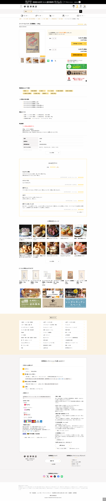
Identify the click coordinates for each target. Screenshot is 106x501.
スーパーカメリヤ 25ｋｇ (46, 118)
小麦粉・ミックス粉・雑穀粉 (43, 18)
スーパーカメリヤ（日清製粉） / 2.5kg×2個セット (33, 105)
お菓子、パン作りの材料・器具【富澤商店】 (27, 18)
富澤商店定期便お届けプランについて (55, 376)
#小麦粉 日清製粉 (27, 93)
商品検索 (34, 492)
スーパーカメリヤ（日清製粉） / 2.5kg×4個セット (33, 107)
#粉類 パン (26, 90)
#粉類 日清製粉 (69, 90)
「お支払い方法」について (41, 437)
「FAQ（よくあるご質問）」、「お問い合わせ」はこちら (67, 448)
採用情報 (75, 492)
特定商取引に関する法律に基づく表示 (59, 492)
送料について (34, 376)
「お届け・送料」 (60, 378)
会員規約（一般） (75, 463)
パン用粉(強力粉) (53, 18)
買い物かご (27, 376)
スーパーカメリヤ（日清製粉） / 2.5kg (31, 103)
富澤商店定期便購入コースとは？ (75, 60)
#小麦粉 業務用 (59, 90)
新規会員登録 (33, 371)
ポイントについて (42, 376)
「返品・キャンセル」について (62, 430)
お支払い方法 (40, 384)
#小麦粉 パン (42, 90)
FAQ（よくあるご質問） (76, 461)
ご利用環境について (59, 439)
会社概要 (53, 464)
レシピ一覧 (39, 492)
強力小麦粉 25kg (48, 116)
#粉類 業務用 (34, 90)
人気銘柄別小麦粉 (27, 118)
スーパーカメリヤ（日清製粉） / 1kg (30, 101)
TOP (30, 492)
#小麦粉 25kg (37, 93)
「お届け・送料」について (28, 437)
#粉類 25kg (53, 93)
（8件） (85, 24)
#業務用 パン (45, 93)
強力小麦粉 (61, 18)
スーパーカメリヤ (35, 118)
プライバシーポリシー (76, 465)
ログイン (27, 371)
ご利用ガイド (74, 460)
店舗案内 (70, 492)
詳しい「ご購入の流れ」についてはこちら (34, 388)
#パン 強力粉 (50, 90)
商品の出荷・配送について (72, 61)
